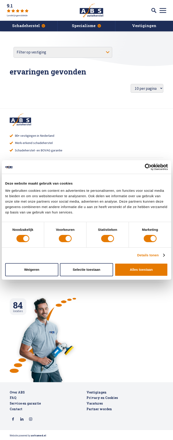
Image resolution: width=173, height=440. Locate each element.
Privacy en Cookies (102, 398)
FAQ (13, 398)
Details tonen (148, 255)
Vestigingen (96, 392)
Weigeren (31, 269)
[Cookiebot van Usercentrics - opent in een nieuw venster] (148, 167)
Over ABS (17, 392)
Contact (16, 409)
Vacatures (94, 403)
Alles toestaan (141, 269)
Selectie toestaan (86, 269)
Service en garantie (25, 403)
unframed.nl (38, 435)
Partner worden (99, 409)
